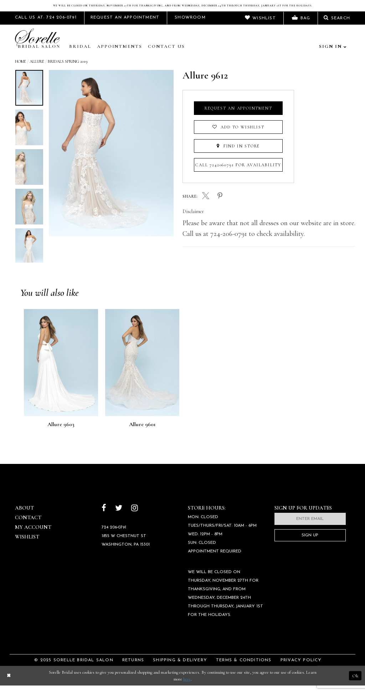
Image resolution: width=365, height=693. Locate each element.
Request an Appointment (238, 115)
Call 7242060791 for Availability (238, 172)
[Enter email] (310, 526)
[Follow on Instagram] (134, 516)
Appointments (119, 54)
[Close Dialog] (9, 683)
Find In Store (238, 153)
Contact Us (166, 54)
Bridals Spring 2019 (67, 68)
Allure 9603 (60, 432)
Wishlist (27, 544)
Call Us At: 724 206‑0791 (46, 25)
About (24, 515)
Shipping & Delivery (180, 668)
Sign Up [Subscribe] (310, 543)
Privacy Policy (301, 668)
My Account (33, 534)
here (187, 686)
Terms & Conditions (244, 668)
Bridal (80, 54)
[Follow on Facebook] (104, 516)
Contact (28, 525)
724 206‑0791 (114, 535)
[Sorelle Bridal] (39, 46)
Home (20, 68)
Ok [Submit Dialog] (355, 683)
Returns (133, 668)
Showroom (190, 25)
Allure (37, 68)
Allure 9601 (142, 432)
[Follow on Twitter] (118, 516)
